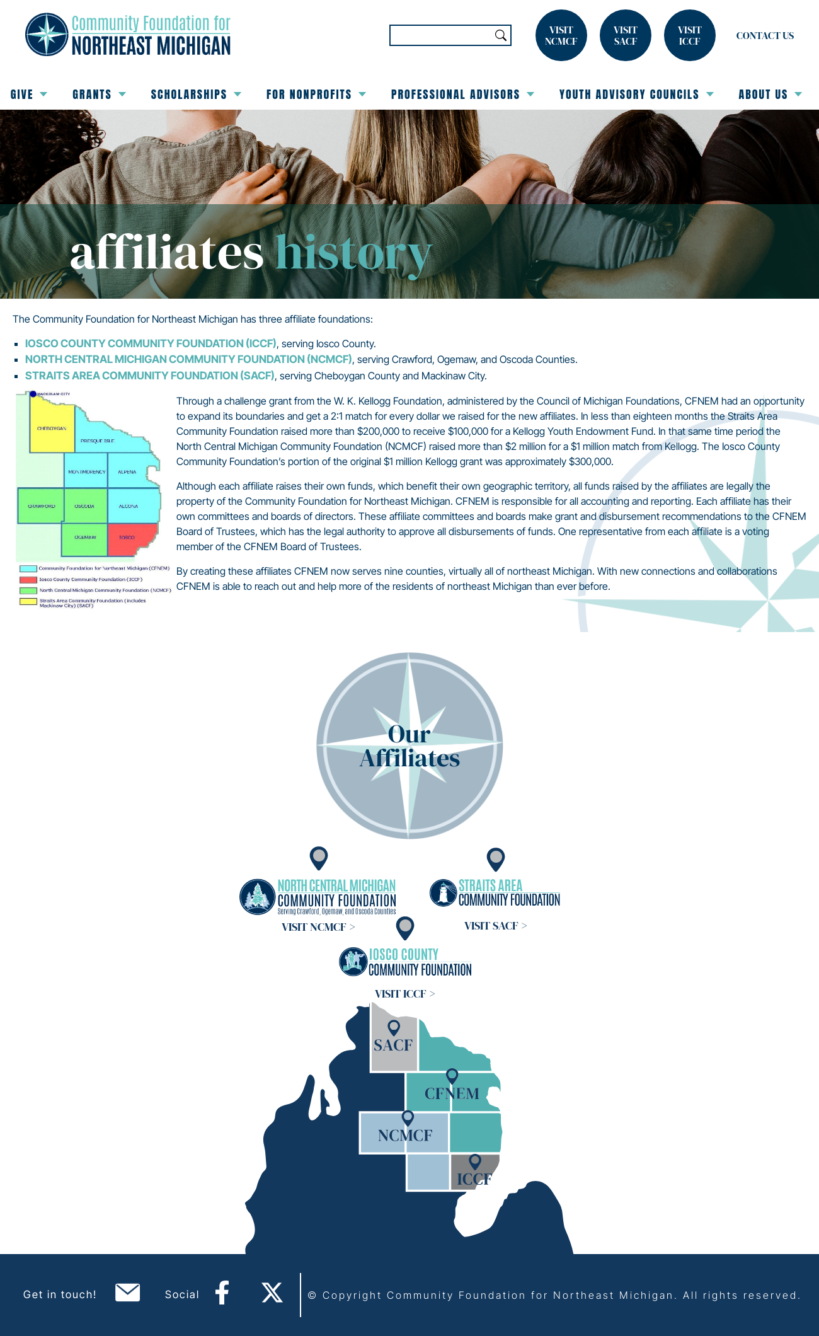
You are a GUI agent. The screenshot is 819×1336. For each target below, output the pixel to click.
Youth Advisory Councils (636, 94)
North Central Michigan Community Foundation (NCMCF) (188, 359)
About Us (771, 94)
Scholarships (196, 94)
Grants (98, 94)
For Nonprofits (316, 94)
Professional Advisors (462, 94)
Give (29, 94)
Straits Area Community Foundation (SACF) (150, 375)
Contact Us (765, 35)
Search (501, 35)
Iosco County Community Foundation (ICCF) (151, 343)
